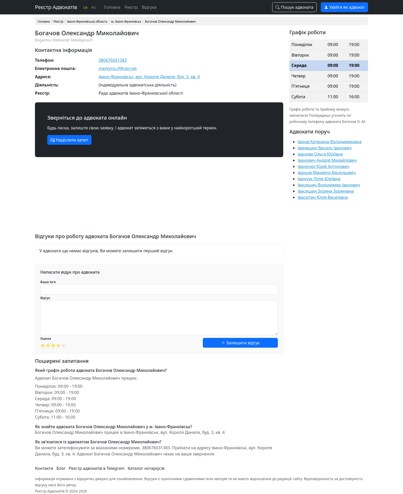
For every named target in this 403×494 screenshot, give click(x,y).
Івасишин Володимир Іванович (329, 185)
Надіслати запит (69, 140)
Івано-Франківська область (87, 21)
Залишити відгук (240, 343)
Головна (112, 7)
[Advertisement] (159, 197)
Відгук (45, 298)
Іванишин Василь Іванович (325, 148)
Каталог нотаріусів (146, 468)
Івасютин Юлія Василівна (323, 197)
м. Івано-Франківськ (126, 21)
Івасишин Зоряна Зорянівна (326, 191)
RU (93, 7)
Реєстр (131, 7)
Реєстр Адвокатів (56, 7)
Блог (61, 468)
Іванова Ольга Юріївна (320, 154)
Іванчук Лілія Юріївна (319, 179)
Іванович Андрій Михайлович (327, 160)
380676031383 (113, 60)
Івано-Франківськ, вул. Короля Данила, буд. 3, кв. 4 (149, 76)
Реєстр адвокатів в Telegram (96, 468)
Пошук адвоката (294, 7)
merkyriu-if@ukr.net (118, 68)
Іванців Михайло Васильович (327, 172)
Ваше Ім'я (48, 282)
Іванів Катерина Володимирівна (330, 142)
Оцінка (45, 338)
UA (85, 7)
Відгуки (149, 7)
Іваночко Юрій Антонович (323, 166)
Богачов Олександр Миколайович (170, 21)
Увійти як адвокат (344, 7)
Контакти (44, 468)
